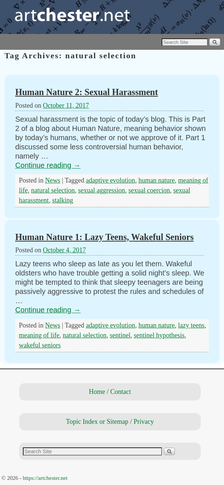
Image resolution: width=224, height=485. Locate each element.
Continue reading (47, 165)
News (52, 180)
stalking (62, 200)
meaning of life (39, 335)
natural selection (53, 190)
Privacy (144, 421)
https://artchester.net (45, 478)
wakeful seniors (40, 345)
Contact (120, 391)
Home (97, 391)
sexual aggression (101, 190)
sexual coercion (149, 190)
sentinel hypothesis (159, 335)
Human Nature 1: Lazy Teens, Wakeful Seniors (104, 237)
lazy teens (191, 325)
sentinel (120, 335)
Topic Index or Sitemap (97, 421)
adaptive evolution (110, 180)
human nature (156, 180)
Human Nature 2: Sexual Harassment (86, 92)
